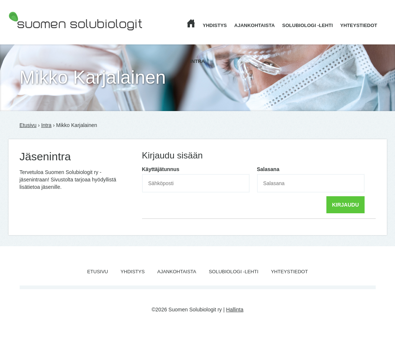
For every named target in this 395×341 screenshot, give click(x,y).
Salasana (268, 169)
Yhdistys (215, 25)
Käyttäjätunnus (161, 169)
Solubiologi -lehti (307, 25)
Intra (197, 61)
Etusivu (28, 125)
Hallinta (235, 309)
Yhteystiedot (358, 25)
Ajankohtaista (254, 25)
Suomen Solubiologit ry (35, 35)
